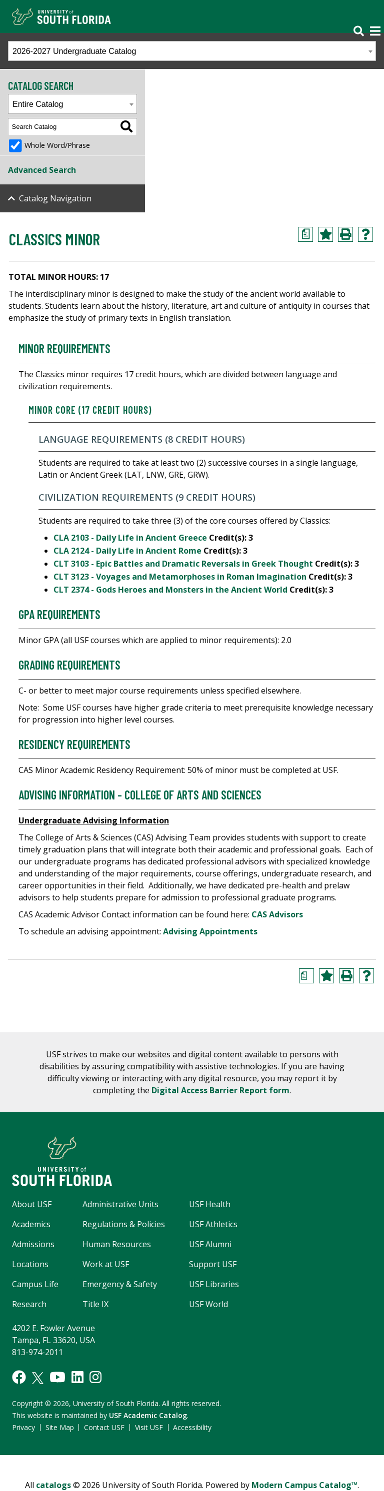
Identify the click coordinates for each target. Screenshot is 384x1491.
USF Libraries (214, 1284)
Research (29, 1304)
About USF (32, 1204)
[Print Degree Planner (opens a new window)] (305, 234)
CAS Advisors (277, 914)
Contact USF (104, 1427)
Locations (30, 1264)
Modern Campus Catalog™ (305, 1485)
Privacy (23, 1427)
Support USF (212, 1264)
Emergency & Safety (119, 1284)
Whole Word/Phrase (57, 145)
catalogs (53, 1485)
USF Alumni (210, 1244)
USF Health (209, 1204)
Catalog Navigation (55, 198)
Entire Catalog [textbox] (37, 104)
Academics (31, 1224)
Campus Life (35, 1284)
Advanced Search (42, 169)
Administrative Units (120, 1204)
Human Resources (116, 1244)
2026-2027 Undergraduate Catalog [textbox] (74, 51)
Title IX (95, 1304)
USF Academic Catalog (148, 1415)
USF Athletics (213, 1224)
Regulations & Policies (123, 1224)
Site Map (60, 1427)
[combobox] (192, 51)
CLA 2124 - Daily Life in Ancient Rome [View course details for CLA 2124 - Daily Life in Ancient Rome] (128, 550)
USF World (208, 1304)
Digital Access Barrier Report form (221, 1090)
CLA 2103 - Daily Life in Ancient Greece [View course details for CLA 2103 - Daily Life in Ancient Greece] (130, 537)
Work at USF (105, 1264)
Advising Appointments (210, 931)
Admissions (33, 1244)
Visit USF (149, 1427)
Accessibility (192, 1427)
